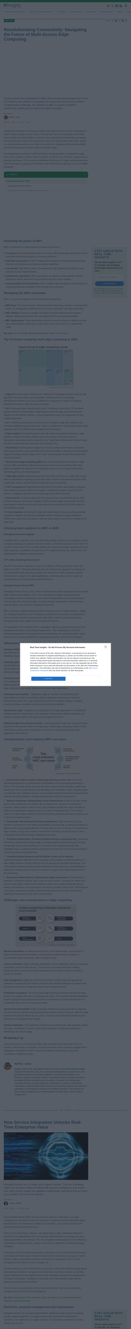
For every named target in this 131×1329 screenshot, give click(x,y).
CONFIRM (48, 679)
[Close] (106, 647)
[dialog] (65, 664)
